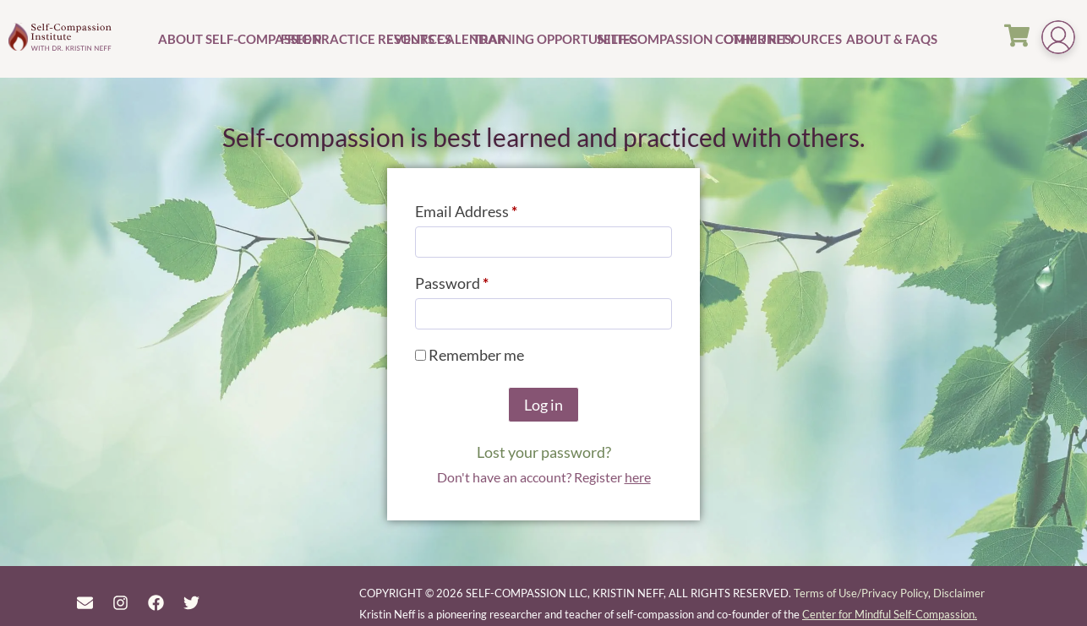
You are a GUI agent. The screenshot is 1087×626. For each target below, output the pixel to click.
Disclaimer (959, 593)
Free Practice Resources (331, 38)
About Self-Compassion (217, 38)
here (638, 477)
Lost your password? (544, 452)
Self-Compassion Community (658, 38)
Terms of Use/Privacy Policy (861, 593)
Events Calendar (427, 38)
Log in (543, 404)
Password (482, 280)
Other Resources (783, 38)
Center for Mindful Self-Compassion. (889, 614)
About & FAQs (873, 38)
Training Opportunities (532, 38)
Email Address (496, 208)
